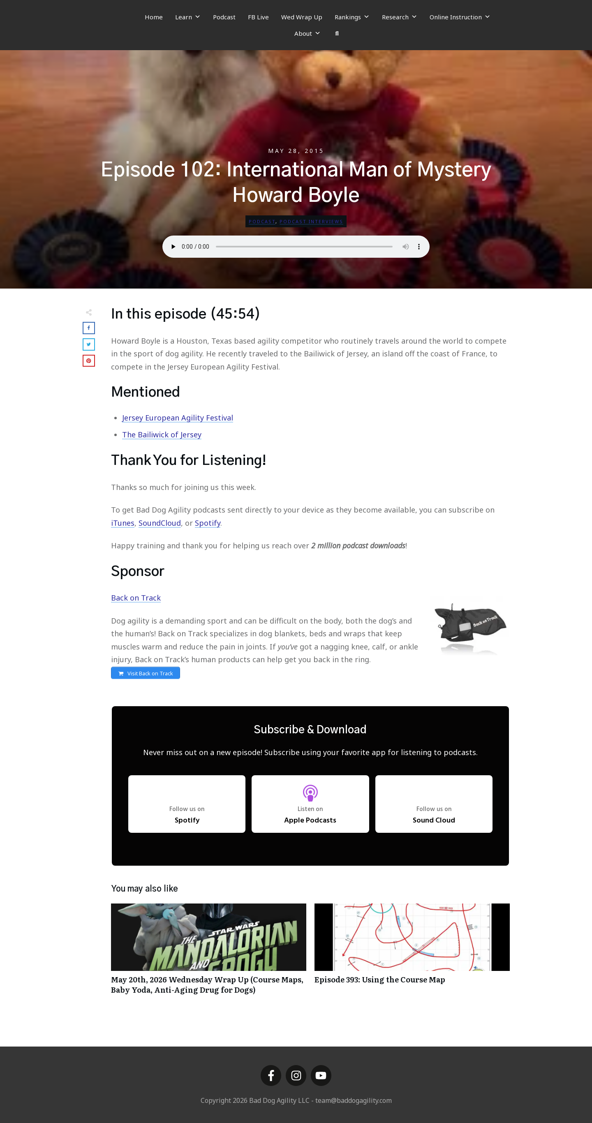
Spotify (207, 523)
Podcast (224, 17)
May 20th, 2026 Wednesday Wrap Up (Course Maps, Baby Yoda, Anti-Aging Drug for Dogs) (208, 955)
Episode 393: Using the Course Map (412, 955)
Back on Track (136, 598)
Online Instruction (460, 17)
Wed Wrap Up (301, 17)
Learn (188, 17)
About (307, 33)
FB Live (258, 17)
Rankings (352, 17)
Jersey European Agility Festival (177, 418)
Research (399, 17)
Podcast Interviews (311, 221)
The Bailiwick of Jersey (161, 434)
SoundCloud (160, 523)
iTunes (122, 523)
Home (154, 17)
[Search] (337, 33)
